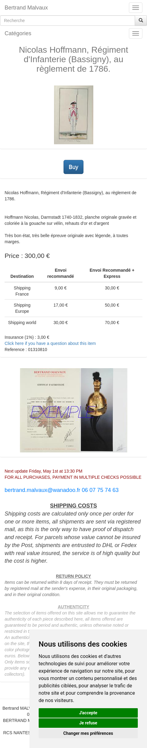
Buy (73, 167)
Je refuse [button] (88, 722)
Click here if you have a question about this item (50, 343)
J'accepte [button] (88, 712)
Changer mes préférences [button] (88, 733)
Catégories (18, 33)
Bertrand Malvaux (26, 8)
